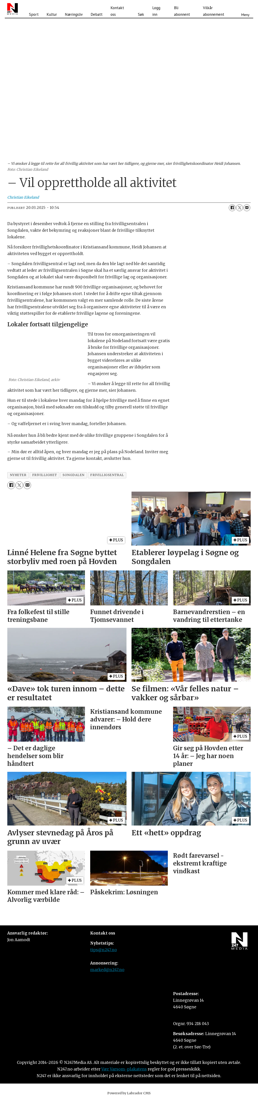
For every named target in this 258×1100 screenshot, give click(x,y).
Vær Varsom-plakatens (124, 1069)
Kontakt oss (117, 11)
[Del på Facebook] (232, 207)
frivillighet (44, 475)
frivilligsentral (107, 475)
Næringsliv (74, 14)
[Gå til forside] (12, 9)
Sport (34, 14)
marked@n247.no (107, 969)
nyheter (18, 475)
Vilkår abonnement (213, 11)
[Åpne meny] (245, 9)
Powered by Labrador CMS (129, 1093)
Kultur (52, 14)
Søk (141, 14)
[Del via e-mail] (246, 207)
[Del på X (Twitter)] (239, 207)
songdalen (73, 475)
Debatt (97, 14)
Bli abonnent (182, 11)
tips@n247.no (103, 949)
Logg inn (156, 11)
